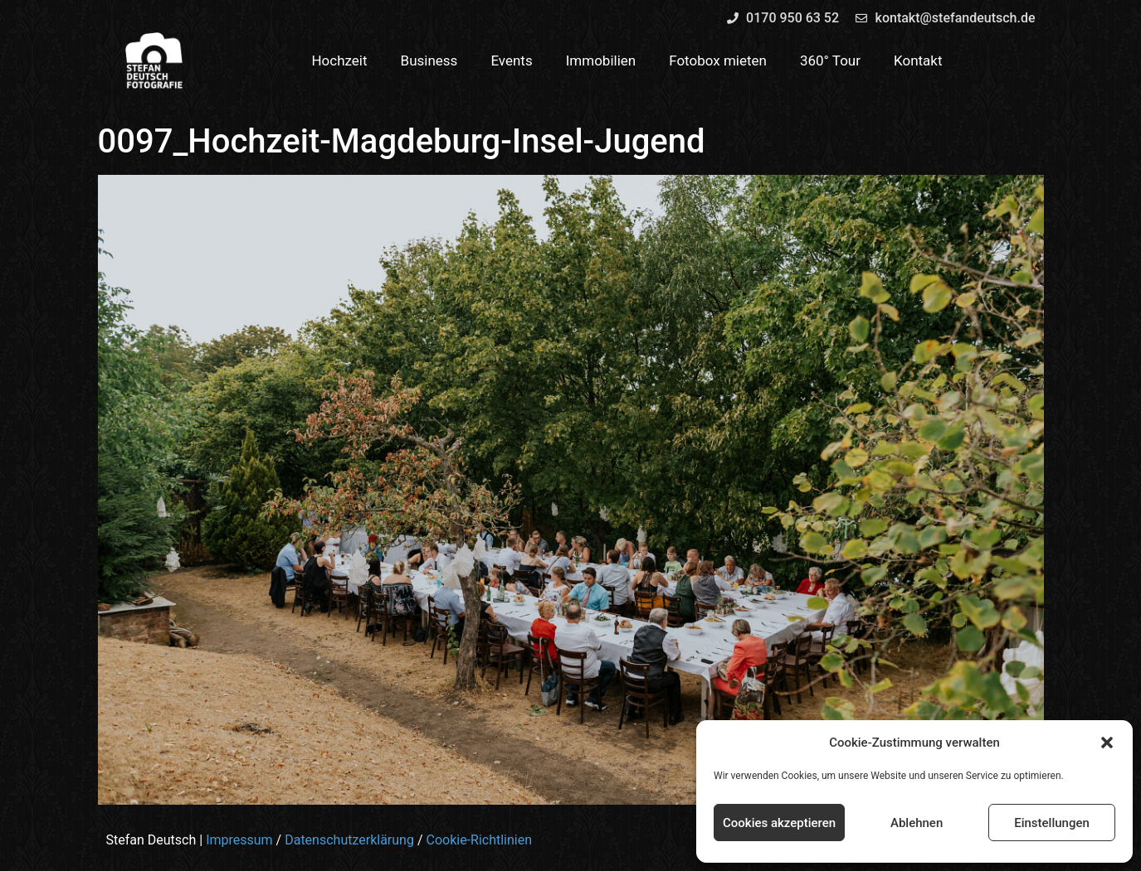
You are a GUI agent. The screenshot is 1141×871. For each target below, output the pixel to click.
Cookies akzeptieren (779, 822)
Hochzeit (339, 60)
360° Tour (830, 60)
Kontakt (918, 60)
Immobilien (601, 60)
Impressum (239, 840)
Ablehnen (916, 822)
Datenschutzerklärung (349, 840)
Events (511, 60)
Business (429, 60)
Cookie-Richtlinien (479, 840)
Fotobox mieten (718, 60)
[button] (1107, 742)
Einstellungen (1052, 822)
